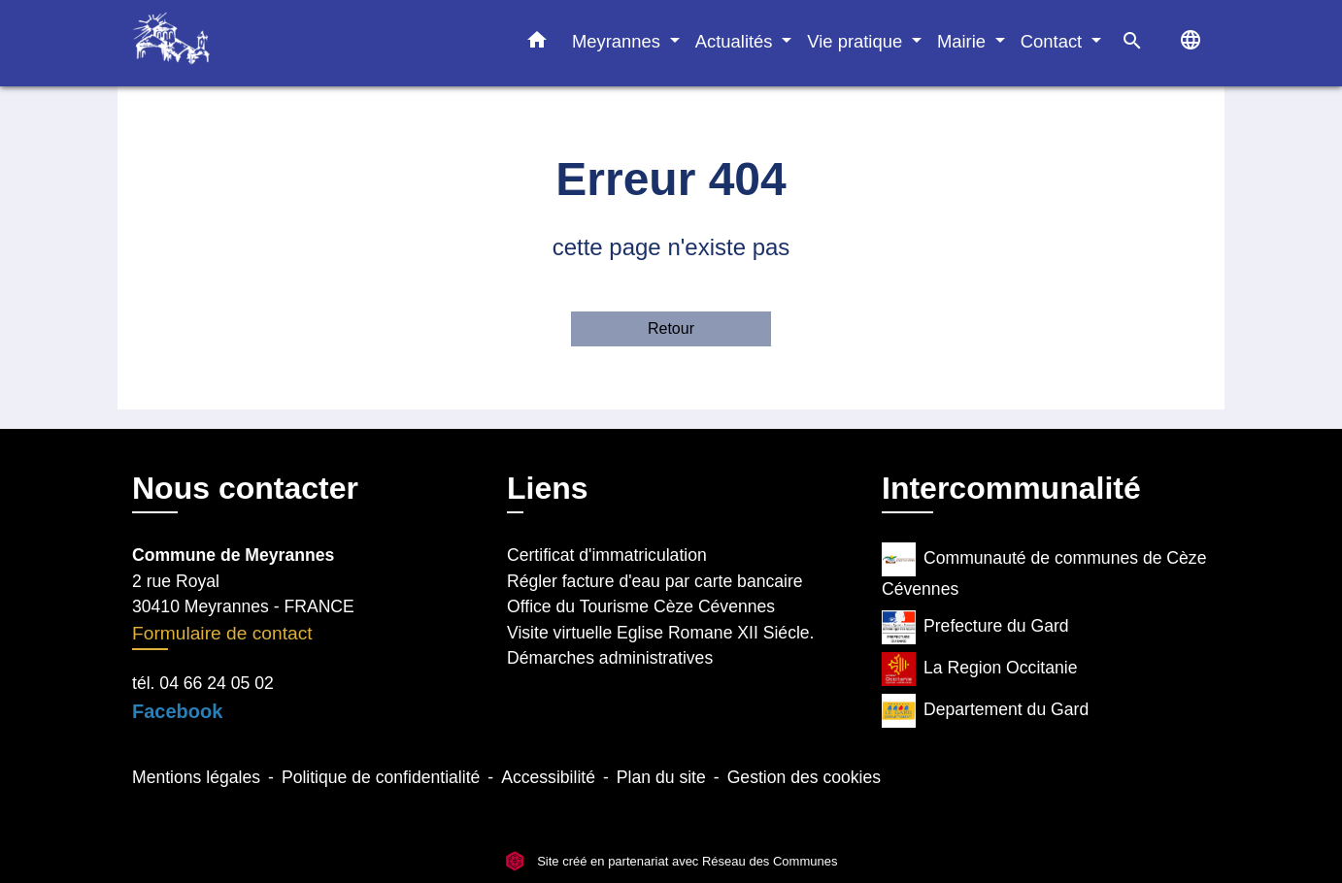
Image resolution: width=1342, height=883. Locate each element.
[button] (537, 43)
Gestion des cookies (804, 777)
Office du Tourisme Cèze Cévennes (641, 606)
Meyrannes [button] (618, 41)
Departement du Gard (985, 711)
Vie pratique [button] (857, 41)
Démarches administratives (610, 658)
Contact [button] (1054, 41)
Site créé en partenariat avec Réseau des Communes (671, 861)
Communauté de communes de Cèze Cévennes (1044, 570)
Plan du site (661, 777)
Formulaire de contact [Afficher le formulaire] (222, 633)
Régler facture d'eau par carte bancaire (655, 581)
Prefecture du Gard (975, 627)
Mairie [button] (963, 41)
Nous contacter (245, 488)
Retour (671, 328)
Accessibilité (548, 777)
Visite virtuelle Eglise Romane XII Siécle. (661, 632)
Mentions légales (196, 777)
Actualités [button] (736, 41)
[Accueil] (253, 43)
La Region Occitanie (979, 669)
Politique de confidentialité (381, 777)
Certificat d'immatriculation (607, 555)
